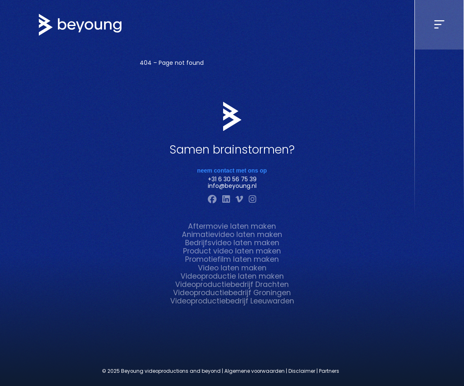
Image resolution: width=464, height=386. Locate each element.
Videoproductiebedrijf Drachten (232, 284)
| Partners (327, 371)
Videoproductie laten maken (232, 276)
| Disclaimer (300, 371)
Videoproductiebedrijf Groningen (232, 293)
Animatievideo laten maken (232, 234)
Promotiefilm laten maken (232, 259)
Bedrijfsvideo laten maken (232, 243)
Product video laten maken (232, 251)
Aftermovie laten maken (232, 226)
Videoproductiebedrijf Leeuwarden (232, 301)
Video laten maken (232, 268)
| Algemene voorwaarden (253, 371)
